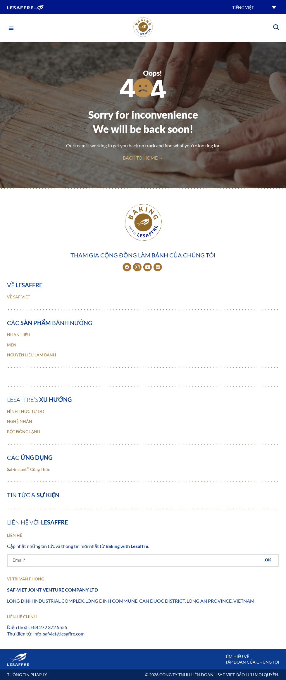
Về (24, 284)
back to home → (143, 157)
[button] (254, 7)
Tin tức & (33, 494)
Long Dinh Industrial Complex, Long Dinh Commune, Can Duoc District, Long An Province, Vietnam (130, 601)
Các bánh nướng (49, 322)
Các (29, 457)
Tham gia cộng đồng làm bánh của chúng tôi (142, 255)
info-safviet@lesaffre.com (59, 633)
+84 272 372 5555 (48, 627)
